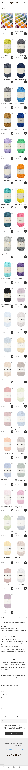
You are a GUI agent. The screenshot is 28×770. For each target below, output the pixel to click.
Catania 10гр (4, 29)
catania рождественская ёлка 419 (20, 480)
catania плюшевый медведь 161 (19, 454)
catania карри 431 (5, 129)
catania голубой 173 (6, 328)
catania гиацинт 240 (20, 304)
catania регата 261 (6, 479)
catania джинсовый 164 (21, 79)
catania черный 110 (6, 304)
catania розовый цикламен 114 (19, 506)
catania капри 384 (19, 103)
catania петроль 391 (6, 228)
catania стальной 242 (20, 253)
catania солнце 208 (6, 557)
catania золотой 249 (20, 354)
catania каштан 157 (19, 378)
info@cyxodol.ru (19, 750)
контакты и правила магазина (14, 745)
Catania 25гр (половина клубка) (19, 30)
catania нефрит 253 (6, 204)
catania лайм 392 (19, 403)
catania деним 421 (5, 354)
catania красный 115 (6, 403)
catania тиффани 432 (6, 278)
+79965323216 (8, 750)
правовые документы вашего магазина (13, 742)
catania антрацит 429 (20, 55)
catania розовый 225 (20, 228)
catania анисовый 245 (6, 55)
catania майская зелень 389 (19, 155)
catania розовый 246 (6, 506)
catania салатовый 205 (7, 531)
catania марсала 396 (6, 428)
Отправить (14, 733)
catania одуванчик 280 (20, 204)
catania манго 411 (19, 180)
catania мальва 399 (6, 180)
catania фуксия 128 (6, 610)
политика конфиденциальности (13, 743)
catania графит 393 (6, 79)
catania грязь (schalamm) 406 (19, 329)
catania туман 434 (19, 584)
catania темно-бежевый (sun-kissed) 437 (20, 559)
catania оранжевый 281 (7, 453)
